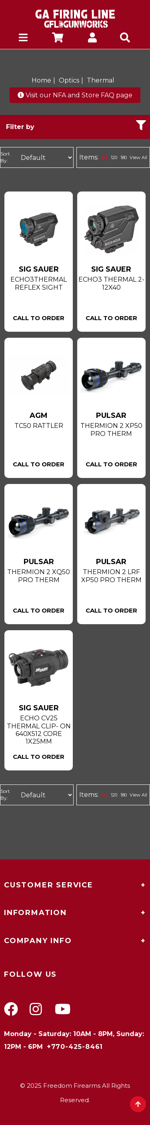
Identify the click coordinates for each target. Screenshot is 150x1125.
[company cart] (57, 39)
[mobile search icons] (127, 39)
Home (41, 80)
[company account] (92, 39)
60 (105, 157)
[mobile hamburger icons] (23, 39)
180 (123, 157)
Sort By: (5, 157)
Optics (69, 80)
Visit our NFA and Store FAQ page (75, 95)
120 (114, 157)
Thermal (100, 80)
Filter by (76, 125)
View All (138, 157)
